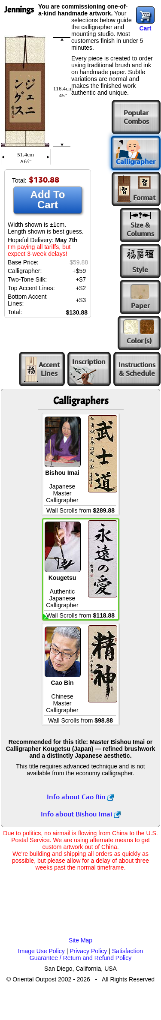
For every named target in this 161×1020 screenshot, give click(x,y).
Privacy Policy (88, 951)
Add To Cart (47, 199)
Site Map (80, 940)
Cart (145, 28)
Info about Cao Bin (80, 796)
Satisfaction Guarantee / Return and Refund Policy (86, 954)
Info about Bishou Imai (81, 814)
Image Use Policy (41, 951)
